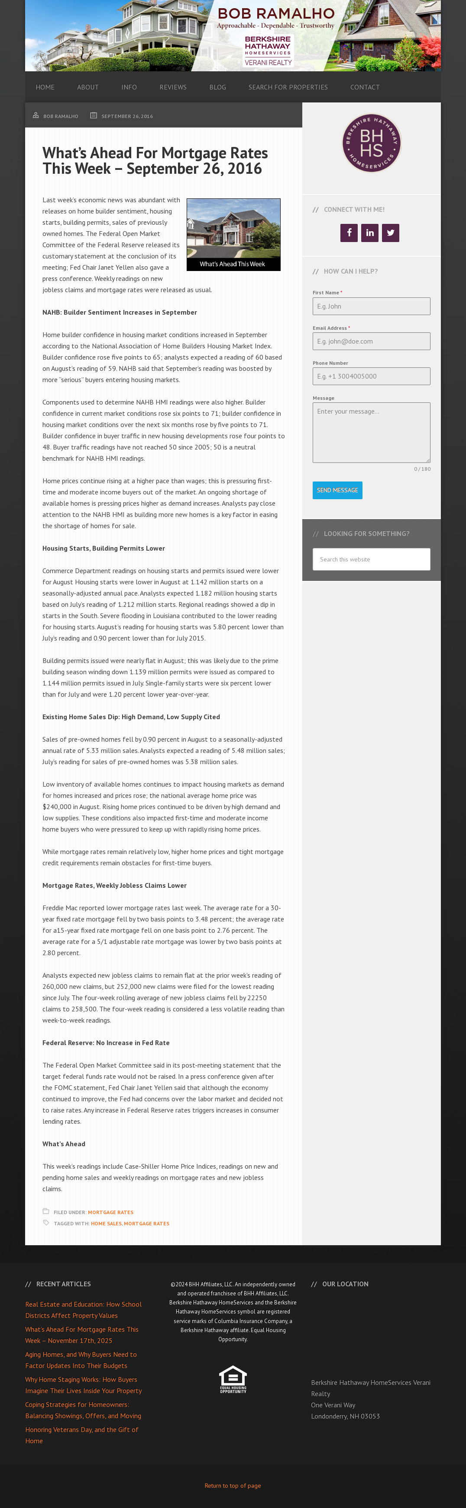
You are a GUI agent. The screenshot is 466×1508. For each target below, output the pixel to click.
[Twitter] (390, 233)
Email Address (331, 328)
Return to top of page (233, 1485)
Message (323, 398)
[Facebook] (349, 233)
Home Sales (106, 1223)
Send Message (337, 490)
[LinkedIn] (370, 233)
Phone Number (330, 363)
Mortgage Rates (110, 1212)
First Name (328, 292)
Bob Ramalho (233, 35)
